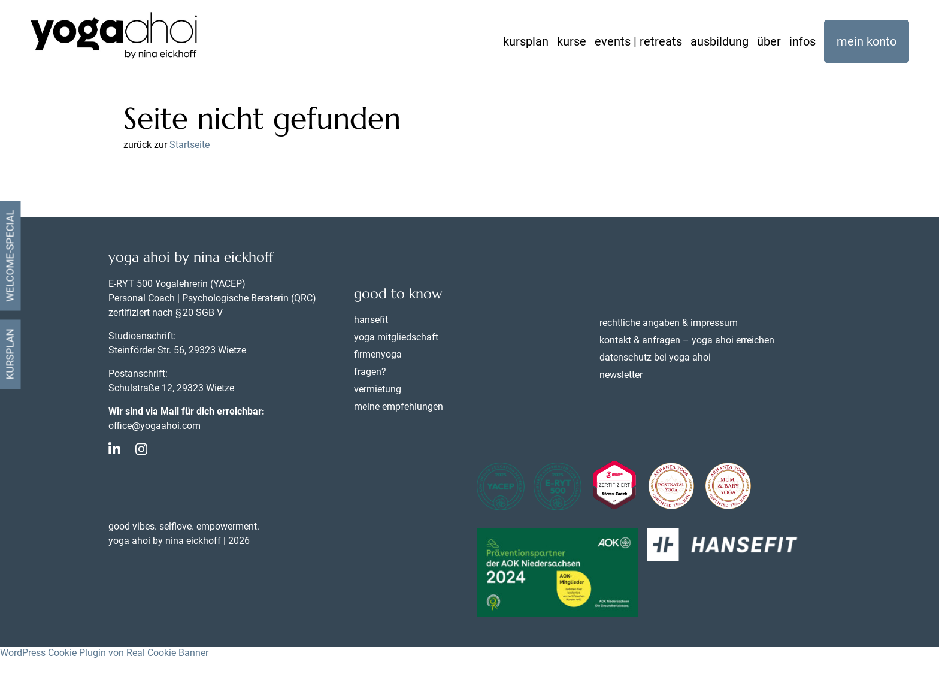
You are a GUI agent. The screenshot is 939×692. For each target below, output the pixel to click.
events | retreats (638, 41)
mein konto (866, 41)
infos (802, 41)
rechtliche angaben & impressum (668, 322)
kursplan (526, 41)
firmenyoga (378, 354)
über (769, 41)
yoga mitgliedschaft (396, 337)
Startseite (189, 144)
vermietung (377, 389)
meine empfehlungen (398, 406)
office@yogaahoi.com (154, 425)
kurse (571, 41)
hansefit (371, 319)
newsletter (621, 374)
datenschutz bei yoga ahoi (655, 357)
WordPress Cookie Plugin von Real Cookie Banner (104, 652)
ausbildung (719, 41)
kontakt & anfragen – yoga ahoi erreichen (686, 340)
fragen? (370, 371)
